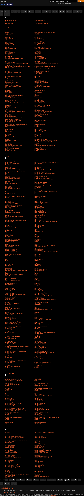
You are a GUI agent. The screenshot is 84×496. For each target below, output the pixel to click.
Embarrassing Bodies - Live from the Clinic (15, 196)
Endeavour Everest (9, 241)
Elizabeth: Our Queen (10, 180)
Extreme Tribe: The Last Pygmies (13, 464)
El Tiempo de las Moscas (40, 149)
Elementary (36, 164)
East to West (37, 55)
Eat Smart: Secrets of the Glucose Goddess (44, 66)
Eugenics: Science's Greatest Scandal (14, 313)
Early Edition (8, 34)
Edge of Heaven (8, 94)
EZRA (6, 478)
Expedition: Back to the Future (12, 412)
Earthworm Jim (37, 51)
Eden (6, 87)
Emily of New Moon (38, 209)
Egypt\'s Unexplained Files (40, 112)
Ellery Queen (8, 186)
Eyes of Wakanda (9, 472)
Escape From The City (10, 289)
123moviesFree (46, 490)
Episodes (7, 273)
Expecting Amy (37, 397)
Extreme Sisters (8, 461)
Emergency (7, 200)
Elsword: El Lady (38, 190)
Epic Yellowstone (9, 272)
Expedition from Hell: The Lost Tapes (13, 403)
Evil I (35, 360)
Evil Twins (36, 367)
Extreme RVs (37, 460)
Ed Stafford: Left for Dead (40, 84)
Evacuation (36, 328)
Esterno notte (37, 306)
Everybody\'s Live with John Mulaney (43, 345)
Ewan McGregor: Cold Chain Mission (14, 380)
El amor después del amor (40, 120)
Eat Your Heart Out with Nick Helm (13, 72)
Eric (35, 282)
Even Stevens (8, 335)
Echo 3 (35, 77)
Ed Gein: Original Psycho (40, 81)
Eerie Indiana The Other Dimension (42, 105)
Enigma (35, 255)
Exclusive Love (8, 389)
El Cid (6, 126)
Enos (6, 259)
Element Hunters (38, 163)
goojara (62, 490)
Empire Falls (8, 219)
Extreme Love (37, 455)
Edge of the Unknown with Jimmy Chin (14, 95)
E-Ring (35, 22)
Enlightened (37, 256)
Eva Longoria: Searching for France (13, 324)
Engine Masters (8, 248)
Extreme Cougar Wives (39, 446)
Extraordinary (8, 435)
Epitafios (36, 273)
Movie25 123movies (7, 488)
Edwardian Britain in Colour (40, 102)
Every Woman (37, 341)
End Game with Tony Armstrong (12, 239)
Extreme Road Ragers (10, 460)
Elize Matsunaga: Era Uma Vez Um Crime (44, 180)
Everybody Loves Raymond (40, 343)
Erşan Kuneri (37, 280)
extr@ (6, 428)
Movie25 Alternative (30, 490)
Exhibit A (7, 390)
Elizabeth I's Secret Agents (40, 176)
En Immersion (8, 232)
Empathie (7, 215)
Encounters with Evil (9, 238)
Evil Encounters (8, 357)
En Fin (6, 231)
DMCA (8, 492)
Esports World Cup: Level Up (12, 303)
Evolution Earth (37, 378)
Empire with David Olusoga (40, 224)
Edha (35, 96)
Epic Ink (36, 268)
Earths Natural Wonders (10, 48)
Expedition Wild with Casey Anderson (14, 409)
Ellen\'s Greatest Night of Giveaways (42, 185)
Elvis (35, 193)
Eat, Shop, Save (38, 72)
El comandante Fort (9, 128)
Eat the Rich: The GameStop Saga (42, 68)
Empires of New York (39, 225)
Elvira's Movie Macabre (10, 193)
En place (36, 234)
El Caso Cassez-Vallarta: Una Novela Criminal (16, 124)
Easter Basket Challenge (40, 58)
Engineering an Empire (39, 248)
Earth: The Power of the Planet (41, 46)
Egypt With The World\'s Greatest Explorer (15, 111)
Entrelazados (8, 265)
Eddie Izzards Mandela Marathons (13, 86)
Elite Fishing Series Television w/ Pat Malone (44, 173)
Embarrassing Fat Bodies (40, 196)
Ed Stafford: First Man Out (11, 84)
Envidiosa (36, 266)
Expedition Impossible (10, 404)
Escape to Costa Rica (39, 290)
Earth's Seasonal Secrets (11, 44)
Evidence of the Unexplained (41, 355)
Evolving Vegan (37, 379)
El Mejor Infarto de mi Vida (40, 139)
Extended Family (9, 422)
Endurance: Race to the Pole (12, 245)
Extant (35, 421)
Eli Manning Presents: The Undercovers (14, 169)
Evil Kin (35, 361)
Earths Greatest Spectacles (40, 47)
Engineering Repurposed (11, 251)
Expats (6, 397)
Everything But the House (40, 348)
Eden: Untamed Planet (39, 90)
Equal (35, 274)
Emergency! (37, 205)
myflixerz (57, 490)
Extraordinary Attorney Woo (40, 435)
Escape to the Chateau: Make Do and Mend (15, 294)
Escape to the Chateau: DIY (40, 293)
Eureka (6, 316)
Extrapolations (8, 442)
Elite (6, 173)
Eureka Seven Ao (9, 317)
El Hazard (7, 135)
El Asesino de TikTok (10, 121)
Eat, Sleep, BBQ (38, 73)
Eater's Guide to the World (40, 75)
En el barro (36, 230)
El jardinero (7, 138)
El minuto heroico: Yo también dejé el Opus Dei (45, 140)
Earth (6, 36)
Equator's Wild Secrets (10, 278)
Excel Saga (7, 388)
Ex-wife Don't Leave (9, 387)
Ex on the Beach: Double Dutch (12, 384)
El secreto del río (38, 148)
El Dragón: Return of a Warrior (12, 133)
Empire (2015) (37, 217)
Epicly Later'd (37, 272)
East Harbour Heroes (10, 52)
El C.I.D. (7, 123)
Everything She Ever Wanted (41, 351)
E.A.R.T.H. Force (9, 23)
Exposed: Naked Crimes (40, 418)
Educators (7, 101)
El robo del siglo (38, 147)
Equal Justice (8, 275)
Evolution (7, 378)
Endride (6, 244)
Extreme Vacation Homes (11, 465)
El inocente (36, 135)
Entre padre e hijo (9, 264)
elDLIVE (7, 156)
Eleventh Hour (8, 167)
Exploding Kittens (38, 414)
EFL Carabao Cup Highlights (11, 107)
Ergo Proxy (7, 282)
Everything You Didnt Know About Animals (44, 352)
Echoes (35, 78)
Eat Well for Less (9, 71)
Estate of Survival (9, 306)
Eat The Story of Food (10, 70)
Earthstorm (36, 49)
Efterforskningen (38, 107)
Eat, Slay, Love (8, 73)
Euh (35, 313)
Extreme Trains (37, 462)
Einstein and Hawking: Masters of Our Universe (16, 118)
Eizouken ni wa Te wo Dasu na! (12, 119)
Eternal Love (8, 309)
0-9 (2, 11)
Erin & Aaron (37, 283)
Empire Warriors (8, 224)
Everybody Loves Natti (10, 343)
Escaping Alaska (38, 297)
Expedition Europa (9, 402)
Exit (35, 392)
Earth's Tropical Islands (39, 43)
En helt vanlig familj (38, 231)
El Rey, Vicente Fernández (11, 147)
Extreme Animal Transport (40, 444)
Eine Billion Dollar (38, 116)
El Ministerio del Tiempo (10, 140)
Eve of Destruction (9, 332)
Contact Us (13, 492)
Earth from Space (38, 38)
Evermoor (36, 338)
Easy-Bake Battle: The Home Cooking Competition (17, 63)
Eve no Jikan (37, 331)
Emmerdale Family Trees (40, 214)
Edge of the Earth (38, 94)
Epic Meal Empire (9, 269)
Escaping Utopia (9, 299)
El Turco (36, 150)
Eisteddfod (36, 118)
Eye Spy (7, 470)
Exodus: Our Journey (39, 394)
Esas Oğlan (36, 285)
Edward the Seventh (39, 101)
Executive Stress (38, 389)
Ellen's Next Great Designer (40, 182)
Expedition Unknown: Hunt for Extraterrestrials (16, 407)
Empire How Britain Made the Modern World (15, 220)
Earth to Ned (8, 42)
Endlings (36, 243)
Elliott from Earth (38, 187)
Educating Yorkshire (38, 100)
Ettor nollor (36, 312)
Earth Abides (8, 37)
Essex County (8, 304)
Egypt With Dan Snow (39, 110)
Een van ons (8, 105)
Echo (6, 77)
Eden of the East (38, 89)
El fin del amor (37, 134)
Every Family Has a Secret (40, 340)
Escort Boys (7, 302)
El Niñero (7, 141)
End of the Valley (38, 239)
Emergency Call (8, 201)
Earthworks (7, 51)
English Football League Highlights (13, 254)
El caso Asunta (37, 123)
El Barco (36, 121)
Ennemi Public (37, 258)
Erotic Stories (37, 284)
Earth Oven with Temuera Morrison (13, 41)
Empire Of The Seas (10, 221)
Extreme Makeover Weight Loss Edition (43, 456)
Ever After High (37, 336)
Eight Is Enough (8, 115)
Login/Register (68, 3)
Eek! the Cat (37, 104)
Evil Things (36, 366)
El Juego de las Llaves (39, 138)
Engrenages (7, 255)
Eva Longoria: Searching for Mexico (42, 324)
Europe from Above (38, 318)
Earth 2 (35, 36)
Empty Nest (36, 229)
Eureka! (36, 317)
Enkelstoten (7, 256)
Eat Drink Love (37, 65)
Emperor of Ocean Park (39, 215)
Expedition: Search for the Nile (41, 412)
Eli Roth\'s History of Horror (40, 171)
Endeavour (36, 240)
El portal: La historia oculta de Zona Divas (44, 141)
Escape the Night (9, 290)
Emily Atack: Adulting (39, 207)
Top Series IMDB (13, 490)
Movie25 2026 (21, 490)
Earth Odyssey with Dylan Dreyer (42, 39)
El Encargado (37, 133)
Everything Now (37, 350)
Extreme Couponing (9, 447)
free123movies (39, 490)
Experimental (8, 413)
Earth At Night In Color (10, 38)
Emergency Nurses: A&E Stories (12, 203)
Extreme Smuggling (38, 461)
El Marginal (7, 139)
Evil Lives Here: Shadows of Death (13, 364)
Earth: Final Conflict (38, 44)
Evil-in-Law (7, 369)
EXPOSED (7, 418)
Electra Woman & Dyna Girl (11, 161)
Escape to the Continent (39, 294)
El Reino (36, 144)
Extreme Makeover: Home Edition (13, 457)
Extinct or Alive (37, 423)
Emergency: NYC (38, 206)
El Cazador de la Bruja (39, 124)
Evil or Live (7, 365)
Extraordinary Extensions (40, 437)
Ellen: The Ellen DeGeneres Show (13, 185)
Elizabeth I (36, 174)
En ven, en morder (9, 235)
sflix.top (52, 490)
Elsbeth (6, 190)
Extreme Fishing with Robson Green (42, 450)
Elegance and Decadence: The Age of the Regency (46, 162)
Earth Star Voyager (38, 41)
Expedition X (37, 410)
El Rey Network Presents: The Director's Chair (45, 145)
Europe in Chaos (9, 319)
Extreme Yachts (37, 466)
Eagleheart (7, 32)
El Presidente (8, 143)
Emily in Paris (8, 209)
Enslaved (7, 260)
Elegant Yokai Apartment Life (12, 163)
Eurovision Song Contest (11, 323)
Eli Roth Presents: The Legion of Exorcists (15, 171)
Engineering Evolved (10, 250)
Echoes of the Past (9, 80)
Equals (35, 275)
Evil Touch (7, 367)
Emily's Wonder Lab (38, 210)
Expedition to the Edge (10, 405)
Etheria (6, 311)
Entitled (6, 261)
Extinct (6, 423)
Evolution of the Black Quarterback (13, 379)
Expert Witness (37, 413)
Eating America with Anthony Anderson (14, 76)
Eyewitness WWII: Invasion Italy (41, 476)
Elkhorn (35, 181)
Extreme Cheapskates (10, 445)
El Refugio (36, 143)
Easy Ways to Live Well (39, 62)
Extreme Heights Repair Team (41, 452)
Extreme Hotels (8, 454)
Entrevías (7, 266)
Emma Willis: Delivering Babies (12, 212)
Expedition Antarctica (10, 399)
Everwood (7, 340)
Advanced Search (60, 3)
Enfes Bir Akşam (9, 246)
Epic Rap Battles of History (40, 269)
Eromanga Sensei (9, 284)
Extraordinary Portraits (39, 438)
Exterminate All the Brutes (40, 422)
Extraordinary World (9, 441)
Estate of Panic (37, 304)
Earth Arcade (37, 37)
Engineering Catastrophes (11, 249)
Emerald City (37, 197)
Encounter (7, 236)
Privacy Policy (4, 492)
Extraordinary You (38, 441)
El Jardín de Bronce (38, 136)
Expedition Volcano (38, 408)
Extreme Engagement (10, 449)
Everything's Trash (9, 353)
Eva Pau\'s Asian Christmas (40, 326)
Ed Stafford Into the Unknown (41, 82)
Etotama (36, 311)
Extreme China (37, 445)
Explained (7, 414)
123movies (6, 490)
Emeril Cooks (8, 207)
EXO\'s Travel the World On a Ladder (43, 395)
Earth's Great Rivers (39, 42)
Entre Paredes (37, 264)
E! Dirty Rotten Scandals (11, 20)
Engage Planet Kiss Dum (40, 246)
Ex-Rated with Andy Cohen (40, 385)
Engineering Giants (38, 250)
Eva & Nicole (37, 323)
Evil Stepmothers (38, 365)
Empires (7, 225)
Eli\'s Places (7, 181)
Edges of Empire (9, 96)
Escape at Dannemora (10, 288)
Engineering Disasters (39, 249)
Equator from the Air (39, 277)
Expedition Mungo (38, 404)
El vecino (7, 152)
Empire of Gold (37, 220)
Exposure (7, 419)
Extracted (7, 433)
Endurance (36, 244)
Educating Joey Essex (39, 99)
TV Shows (9, 4)
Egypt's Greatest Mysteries (11, 112)
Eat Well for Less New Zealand (41, 71)
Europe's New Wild (38, 321)
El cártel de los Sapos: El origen (12, 125)
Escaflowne (7, 287)
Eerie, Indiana (8, 106)
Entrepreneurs (37, 265)
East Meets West (9, 53)
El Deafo (7, 130)
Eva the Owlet (37, 327)
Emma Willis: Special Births (40, 212)
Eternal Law (37, 308)
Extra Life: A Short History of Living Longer (44, 432)
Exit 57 (35, 393)
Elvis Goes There (9, 195)
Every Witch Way (9, 341)
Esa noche (7, 285)
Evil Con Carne (37, 356)
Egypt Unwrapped (9, 110)
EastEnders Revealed (39, 57)
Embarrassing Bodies (39, 195)
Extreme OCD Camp (10, 459)
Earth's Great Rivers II (10, 43)
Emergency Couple (9, 202)
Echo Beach (7, 78)
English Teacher (37, 254)
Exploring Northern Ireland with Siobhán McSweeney (46, 417)
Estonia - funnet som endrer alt (12, 308)
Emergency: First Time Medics (12, 206)
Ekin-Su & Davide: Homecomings (13, 120)
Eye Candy (7, 469)
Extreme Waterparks (39, 465)
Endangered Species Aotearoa (12, 240)
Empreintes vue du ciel (10, 227)
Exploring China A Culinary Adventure (43, 416)
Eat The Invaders (9, 68)
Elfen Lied (36, 168)
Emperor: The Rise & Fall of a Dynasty (14, 216)
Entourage (36, 261)
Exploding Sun (8, 416)
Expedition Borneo (9, 400)
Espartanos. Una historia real (41, 302)
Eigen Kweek (8, 114)
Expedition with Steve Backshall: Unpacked (15, 410)
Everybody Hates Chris (10, 342)
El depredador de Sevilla (40, 130)
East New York (37, 53)
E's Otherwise (8, 22)
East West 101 (8, 56)
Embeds (7, 197)
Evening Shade (37, 335)
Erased (35, 279)
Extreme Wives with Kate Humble (13, 466)
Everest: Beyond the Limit (11, 338)
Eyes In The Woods (38, 471)
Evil (5, 356)
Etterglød (7, 312)
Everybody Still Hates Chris (11, 345)
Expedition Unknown (39, 405)
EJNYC (35, 119)
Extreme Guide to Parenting (11, 452)
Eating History (37, 76)
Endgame (36, 241)
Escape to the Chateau (10, 293)
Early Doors (36, 33)
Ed (5, 81)
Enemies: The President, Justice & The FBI (44, 245)
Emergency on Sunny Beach (41, 203)
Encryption (36, 238)
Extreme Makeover (9, 456)
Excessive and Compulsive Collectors (43, 388)
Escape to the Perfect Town (11, 297)
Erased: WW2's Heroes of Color (12, 280)
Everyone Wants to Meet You (12, 348)
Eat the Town (37, 70)
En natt (35, 232)
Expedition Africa (38, 398)
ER (5, 279)
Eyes (35, 470)
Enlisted (6, 258)
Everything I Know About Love (12, 350)
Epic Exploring (8, 268)
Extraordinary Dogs (38, 436)
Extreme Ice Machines (39, 454)
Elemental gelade (9, 164)
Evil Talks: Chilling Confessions (12, 366)
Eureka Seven (37, 316)
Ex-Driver (7, 385)
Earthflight (7, 47)
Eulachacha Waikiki (9, 314)
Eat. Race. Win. (8, 75)
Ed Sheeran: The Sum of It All (12, 82)
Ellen (6, 182)
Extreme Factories (9, 450)
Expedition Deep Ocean (39, 400)
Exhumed (36, 390)
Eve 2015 (7, 331)
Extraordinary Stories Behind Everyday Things (16, 440)
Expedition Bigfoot (38, 399)
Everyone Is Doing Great (40, 347)
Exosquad (7, 395)
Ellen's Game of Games (39, 183)
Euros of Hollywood (38, 322)
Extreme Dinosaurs (38, 447)
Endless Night (8, 243)
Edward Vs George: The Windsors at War (15, 102)
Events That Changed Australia (12, 336)
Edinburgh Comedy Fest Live (12, 97)
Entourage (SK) (8, 263)
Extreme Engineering (39, 449)
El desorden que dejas (39, 131)
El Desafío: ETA (8, 131)
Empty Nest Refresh (9, 230)
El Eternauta (8, 134)
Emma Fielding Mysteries (40, 211)
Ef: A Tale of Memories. (39, 106)
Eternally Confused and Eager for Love (43, 309)
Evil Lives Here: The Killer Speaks (42, 364)
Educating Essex (38, 97)
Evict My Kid (8, 355)
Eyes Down (7, 471)
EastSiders (7, 60)
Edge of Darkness (38, 92)
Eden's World (8, 90)
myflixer (73, 490)
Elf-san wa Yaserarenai (10, 168)
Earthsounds (8, 49)
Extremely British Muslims (11, 467)
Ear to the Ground (9, 33)
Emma (6, 211)
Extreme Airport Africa (10, 444)
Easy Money (37, 61)
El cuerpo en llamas (38, 129)
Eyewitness (36, 475)
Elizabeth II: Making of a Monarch (13, 177)
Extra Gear (7, 432)
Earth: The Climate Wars (11, 46)
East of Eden (8, 55)
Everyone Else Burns (39, 346)
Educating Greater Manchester (12, 99)
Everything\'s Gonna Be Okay (41, 353)
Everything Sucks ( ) (9, 352)
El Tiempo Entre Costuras (11, 150)
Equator (6, 277)
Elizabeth (7, 174)
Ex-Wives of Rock (38, 387)
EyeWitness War (9, 476)
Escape (35, 287)
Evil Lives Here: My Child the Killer (42, 362)
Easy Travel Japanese (10, 62)
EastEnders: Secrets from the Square (14, 58)
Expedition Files (37, 402)
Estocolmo (7, 307)
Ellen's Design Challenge (11, 183)
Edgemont (36, 95)
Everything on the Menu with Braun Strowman (16, 351)
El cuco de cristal (9, 129)
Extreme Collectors (9, 446)
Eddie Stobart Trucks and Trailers (42, 86)
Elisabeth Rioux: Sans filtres (40, 172)
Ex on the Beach (38, 382)
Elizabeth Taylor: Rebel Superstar (42, 178)
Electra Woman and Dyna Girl (41, 161)
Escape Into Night (38, 289)
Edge (35, 91)
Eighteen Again (37, 115)
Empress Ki (36, 227)
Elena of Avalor (37, 166)
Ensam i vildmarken (38, 259)
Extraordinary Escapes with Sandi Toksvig (15, 437)
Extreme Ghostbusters (39, 451)
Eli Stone (7, 172)
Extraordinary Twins (38, 440)
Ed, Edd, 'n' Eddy (38, 85)
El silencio (7, 149)
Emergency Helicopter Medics (41, 202)
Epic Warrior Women (39, 270)
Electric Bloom (8, 162)
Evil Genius (36, 357)
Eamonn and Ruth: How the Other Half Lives (44, 32)
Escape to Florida (9, 292)
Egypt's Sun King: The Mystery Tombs (43, 111)
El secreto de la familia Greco (12, 148)
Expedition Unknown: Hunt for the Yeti (43, 407)
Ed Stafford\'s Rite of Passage (12, 85)
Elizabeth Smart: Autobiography (12, 178)
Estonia (35, 307)
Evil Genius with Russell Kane (41, 358)
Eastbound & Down (38, 56)
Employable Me (8, 226)
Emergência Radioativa (10, 198)
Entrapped (36, 263)
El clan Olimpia (37, 126)
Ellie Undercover (9, 187)
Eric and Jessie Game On (11, 283)
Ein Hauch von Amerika (10, 116)
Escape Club (37, 288)
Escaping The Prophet (39, 298)
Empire (35, 216)
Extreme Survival (9, 462)
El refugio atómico (9, 144)
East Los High (37, 52)
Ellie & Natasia (37, 186)
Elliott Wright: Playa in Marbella (12, 188)
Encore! (36, 235)
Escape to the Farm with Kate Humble (43, 295)
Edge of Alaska (8, 92)
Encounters (36, 236)
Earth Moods (8, 39)
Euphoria (36, 314)
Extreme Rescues (38, 459)
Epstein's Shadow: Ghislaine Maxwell (14, 274)
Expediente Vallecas (9, 398)
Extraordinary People (10, 438)
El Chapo (36, 125)
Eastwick (36, 60)
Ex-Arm (35, 384)
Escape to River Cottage (40, 292)
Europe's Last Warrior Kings (11, 321)
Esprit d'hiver (37, 303)
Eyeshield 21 (37, 474)
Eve (35, 329)
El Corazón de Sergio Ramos (41, 128)
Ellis (35, 188)
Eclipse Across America (39, 80)
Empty (6, 229)
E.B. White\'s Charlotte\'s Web (41, 23)
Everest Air (7, 337)
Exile (6, 392)
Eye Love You (37, 469)
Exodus (6, 394)
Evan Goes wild (8, 329)
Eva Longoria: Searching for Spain (13, 326)
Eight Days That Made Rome (41, 114)
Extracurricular (37, 433)
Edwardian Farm (9, 104)
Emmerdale (7, 214)
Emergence (36, 198)
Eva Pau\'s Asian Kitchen (11, 327)
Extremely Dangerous (39, 467)
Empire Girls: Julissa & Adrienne (41, 219)
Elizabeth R (36, 177)
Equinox (36, 278)
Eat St (35, 67)
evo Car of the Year (9, 373)
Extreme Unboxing (38, 464)
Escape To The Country (10, 295)
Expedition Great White (39, 403)
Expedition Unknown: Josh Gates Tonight (15, 408)
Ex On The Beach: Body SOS (41, 383)
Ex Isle (6, 382)
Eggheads (7, 109)
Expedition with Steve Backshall (41, 409)
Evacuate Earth (8, 328)
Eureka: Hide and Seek (10, 318)
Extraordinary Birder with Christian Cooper (15, 436)
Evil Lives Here (8, 362)
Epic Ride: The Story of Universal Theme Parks (16, 270)
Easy (6, 61)
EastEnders (7, 57)
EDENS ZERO (8, 91)
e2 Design (7, 27)
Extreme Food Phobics (10, 451)
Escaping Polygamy (9, 298)
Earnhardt (36, 34)
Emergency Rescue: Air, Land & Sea (13, 205)
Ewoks (35, 380)
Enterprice (36, 260)
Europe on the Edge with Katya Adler (43, 319)
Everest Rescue (37, 337)
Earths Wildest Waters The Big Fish (42, 48)
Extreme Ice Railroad (10, 455)
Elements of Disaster (10, 166)
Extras (35, 442)
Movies (3, 4)
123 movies (68, 490)
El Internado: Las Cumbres (11, 136)
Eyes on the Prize (38, 472)
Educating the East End (10, 100)
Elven (6, 191)
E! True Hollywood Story (39, 20)
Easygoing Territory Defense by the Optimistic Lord (46, 63)
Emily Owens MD (9, 210)
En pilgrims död (8, 234)
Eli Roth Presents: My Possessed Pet (43, 169)
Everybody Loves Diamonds (40, 342)
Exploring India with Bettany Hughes (13, 417)
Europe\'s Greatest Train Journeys (13, 322)
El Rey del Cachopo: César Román (13, 145)
